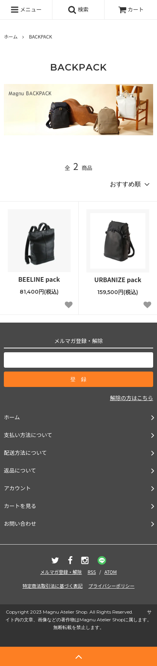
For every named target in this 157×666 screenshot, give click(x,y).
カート (131, 9)
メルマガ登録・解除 (61, 571)
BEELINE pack (39, 279)
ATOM (111, 571)
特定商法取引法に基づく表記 (52, 585)
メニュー (26, 9)
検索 (78, 9)
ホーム (11, 36)
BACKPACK (40, 36)
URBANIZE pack (117, 280)
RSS (92, 571)
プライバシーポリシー (111, 585)
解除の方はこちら (131, 398)
